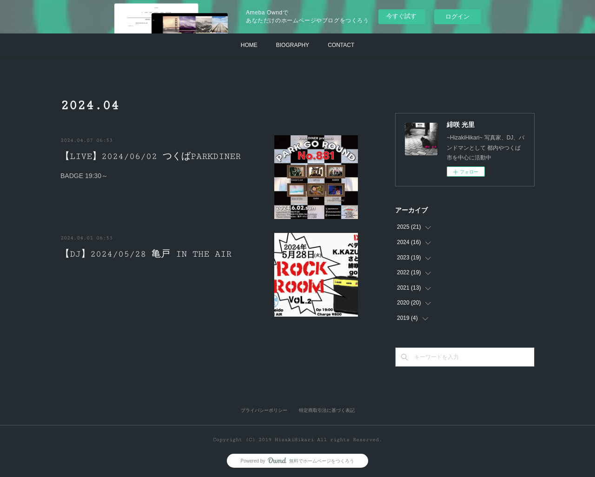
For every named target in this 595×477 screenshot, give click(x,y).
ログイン (457, 16)
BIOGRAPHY (292, 45)
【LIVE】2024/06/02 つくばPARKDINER (150, 156)
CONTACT (341, 45)
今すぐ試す (401, 16)
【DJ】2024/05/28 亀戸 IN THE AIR (145, 254)
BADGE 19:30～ (84, 175)
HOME (249, 45)
